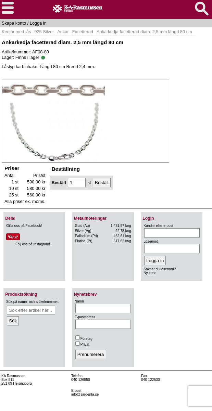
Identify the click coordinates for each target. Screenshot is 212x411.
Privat (82, 344)
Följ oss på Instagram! (32, 244)
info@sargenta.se (85, 394)
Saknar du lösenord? (160, 269)
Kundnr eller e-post (158, 226)
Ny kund (150, 273)
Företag (83, 339)
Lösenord (151, 241)
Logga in (38, 23)
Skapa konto (14, 23)
